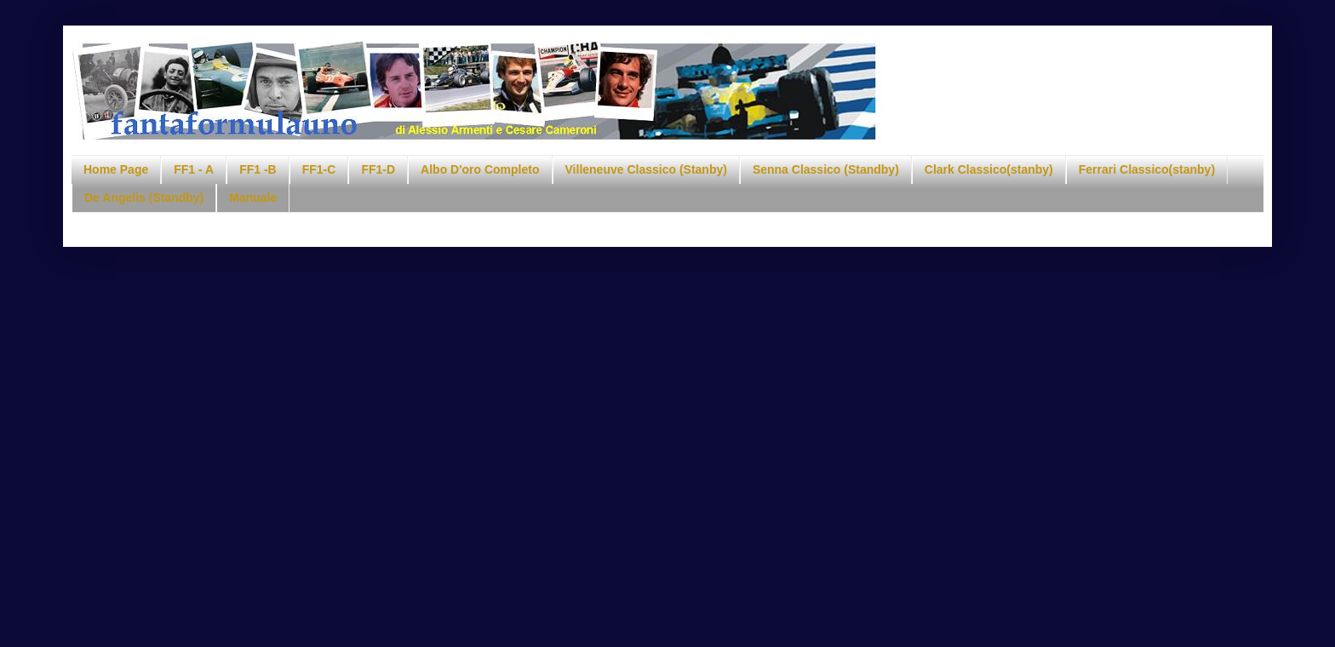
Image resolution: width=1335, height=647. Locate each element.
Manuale (253, 197)
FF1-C (319, 169)
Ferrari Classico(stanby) (1147, 169)
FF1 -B (258, 169)
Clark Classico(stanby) (989, 169)
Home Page (115, 169)
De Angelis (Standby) (143, 197)
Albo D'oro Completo (480, 169)
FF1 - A (194, 169)
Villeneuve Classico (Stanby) (646, 169)
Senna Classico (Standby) (826, 169)
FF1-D (378, 169)
